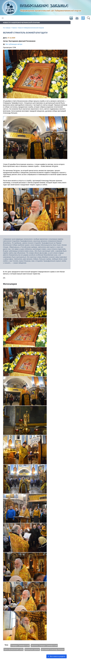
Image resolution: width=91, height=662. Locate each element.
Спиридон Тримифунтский (20, 645)
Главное (14, 28)
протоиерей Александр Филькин (52, 649)
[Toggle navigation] (2, 18)
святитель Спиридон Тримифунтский (44, 645)
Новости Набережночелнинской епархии (31, 28)
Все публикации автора (14, 44)
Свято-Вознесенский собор (13, 649)
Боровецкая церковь (32, 649)
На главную (6, 28)
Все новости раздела (56, 656)
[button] (88, 18)
